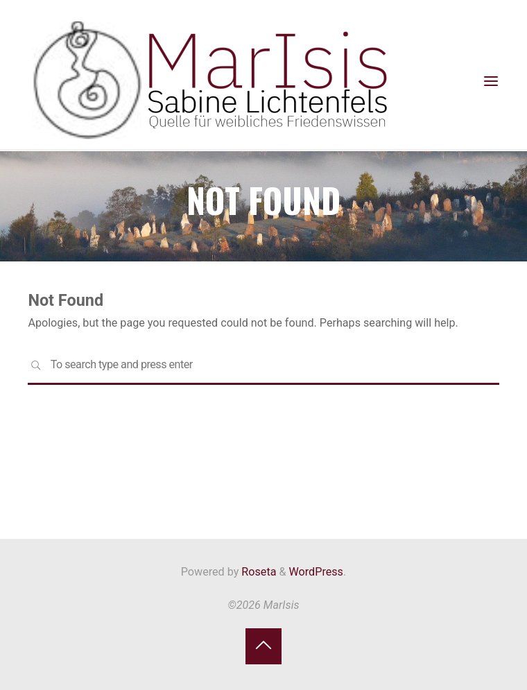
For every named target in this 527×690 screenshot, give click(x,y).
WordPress (316, 571)
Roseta (257, 571)
